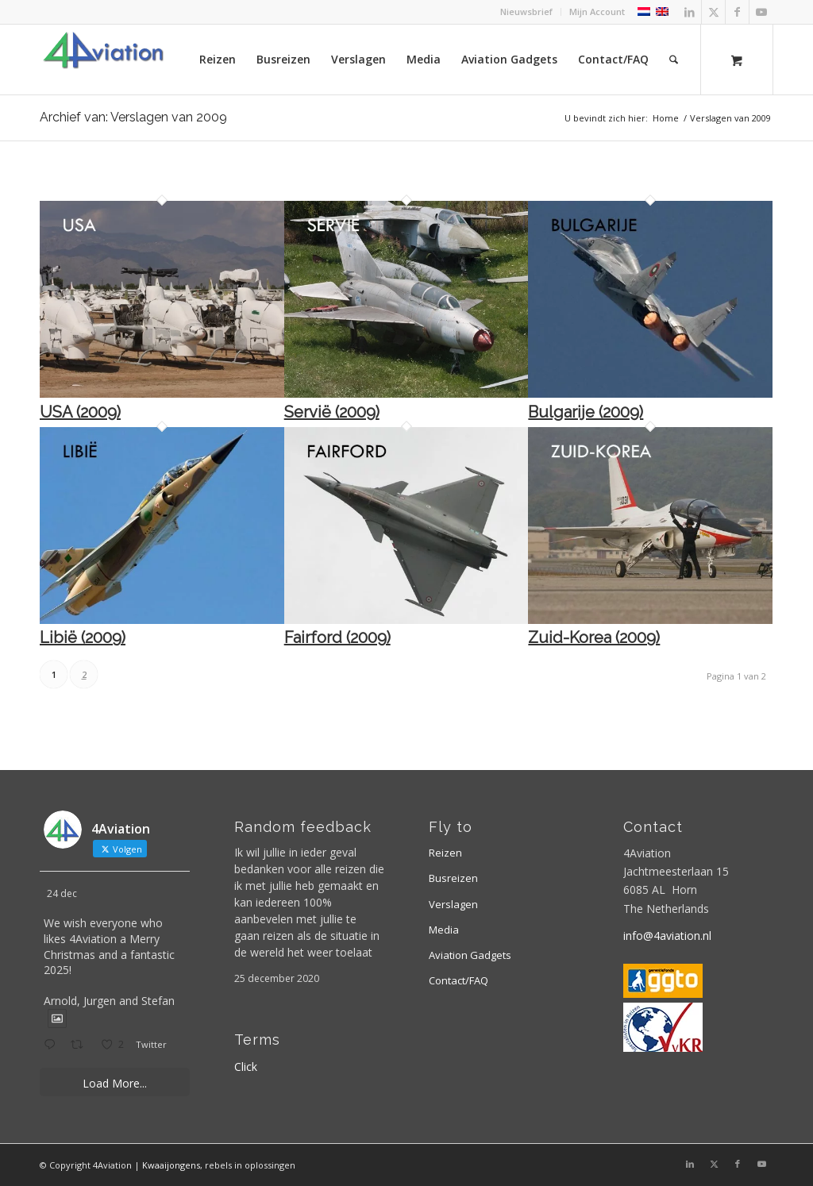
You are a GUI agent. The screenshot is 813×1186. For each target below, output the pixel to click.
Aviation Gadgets (470, 955)
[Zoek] (673, 59)
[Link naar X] (713, 12)
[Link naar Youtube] (761, 12)
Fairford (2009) (337, 637)
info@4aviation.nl (667, 935)
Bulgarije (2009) (585, 412)
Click (245, 1066)
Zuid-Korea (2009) (594, 637)
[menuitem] (526, 12)
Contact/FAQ (458, 980)
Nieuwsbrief (526, 11)
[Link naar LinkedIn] (689, 12)
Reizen (445, 852)
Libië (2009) (82, 637)
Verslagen (453, 904)
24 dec (62, 893)
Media (444, 929)
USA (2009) (80, 412)
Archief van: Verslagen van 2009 (133, 117)
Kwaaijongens (171, 1165)
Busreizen (453, 878)
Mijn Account (597, 11)
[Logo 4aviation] (103, 59)
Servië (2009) (332, 412)
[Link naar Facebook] (737, 12)
